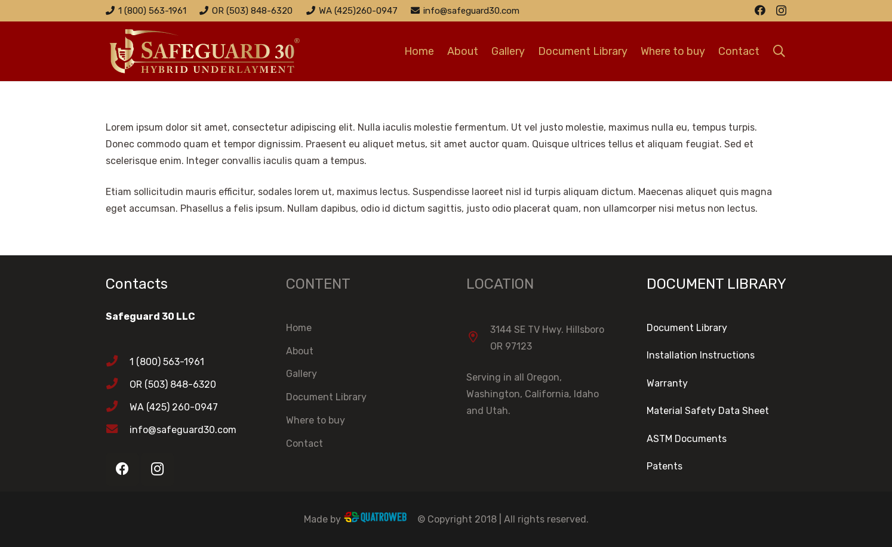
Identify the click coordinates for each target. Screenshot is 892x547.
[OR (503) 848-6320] (118, 384)
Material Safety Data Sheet (708, 410)
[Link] (225, 51)
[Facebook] (760, 10)
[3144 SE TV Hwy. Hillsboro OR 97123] (478, 338)
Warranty (667, 383)
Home (299, 327)
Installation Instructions (701, 355)
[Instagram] (781, 11)
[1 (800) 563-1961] (118, 362)
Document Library (326, 397)
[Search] (779, 51)
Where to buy (315, 420)
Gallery (301, 373)
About (299, 351)
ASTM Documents (687, 438)
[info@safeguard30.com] (118, 430)
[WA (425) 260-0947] (118, 407)
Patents (664, 466)
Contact (304, 443)
